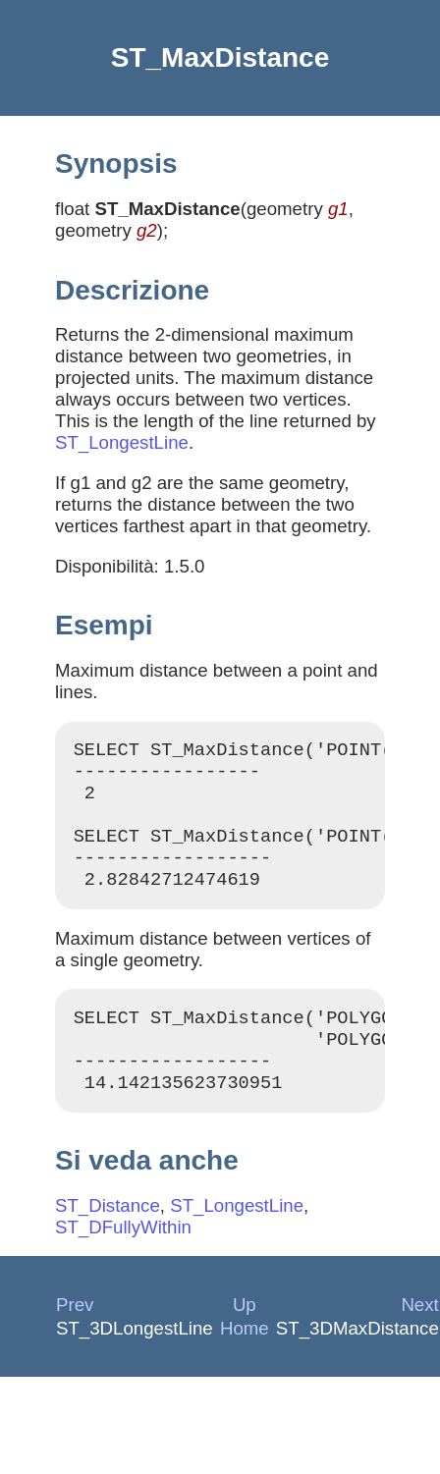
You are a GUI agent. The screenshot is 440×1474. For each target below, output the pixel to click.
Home (244, 1360)
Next (419, 1337)
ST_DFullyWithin (123, 1259)
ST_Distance (107, 1238)
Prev (74, 1337)
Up (244, 1337)
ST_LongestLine (122, 442)
